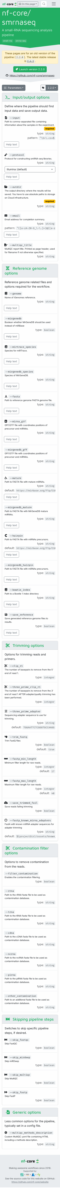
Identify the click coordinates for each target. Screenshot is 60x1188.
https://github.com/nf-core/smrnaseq (30, 75)
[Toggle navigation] (53, 4)
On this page (27, 4)
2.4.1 (30, 61)
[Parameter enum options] (30, 169)
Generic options (23, 1112)
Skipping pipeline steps (29, 1019)
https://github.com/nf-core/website (30, 1181)
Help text (11, 144)
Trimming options (24, 645)
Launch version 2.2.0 (30, 69)
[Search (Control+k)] (44, 4)
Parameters (12, 87)
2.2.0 (51, 87)
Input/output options (27, 97)
